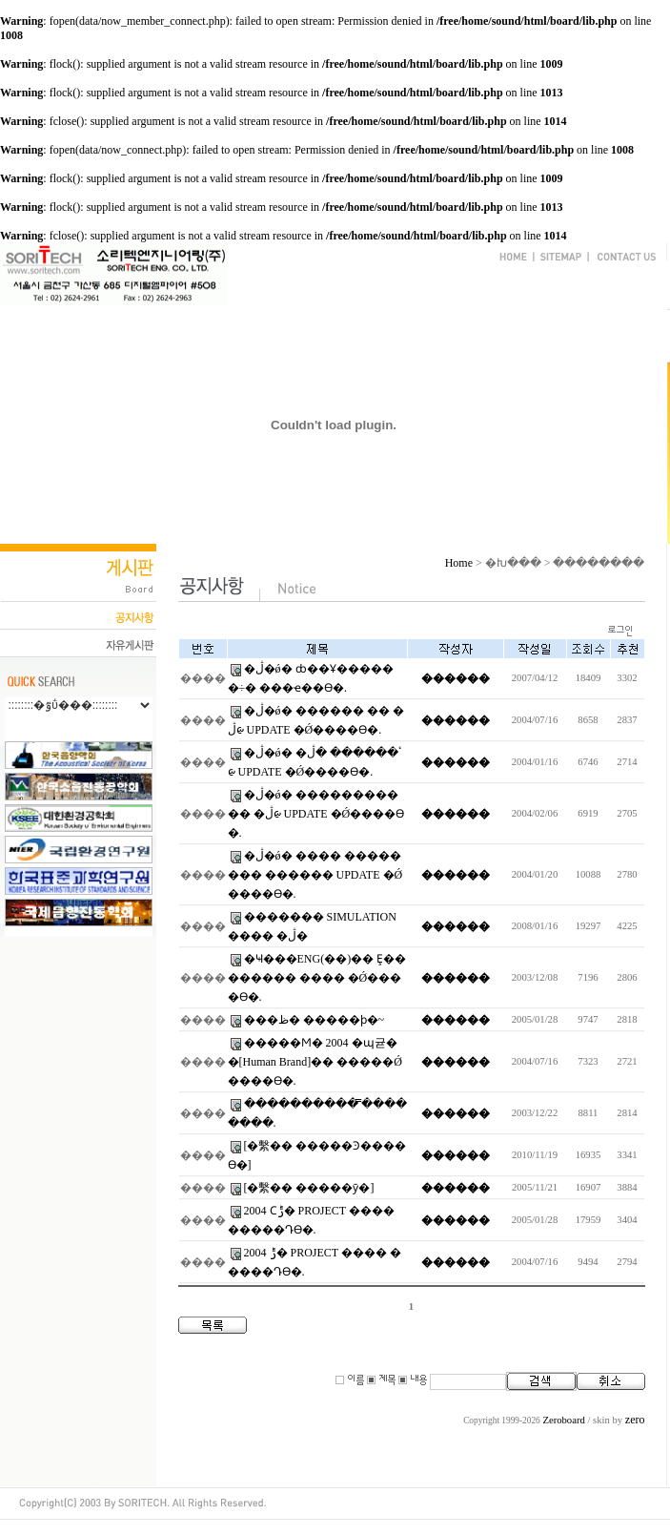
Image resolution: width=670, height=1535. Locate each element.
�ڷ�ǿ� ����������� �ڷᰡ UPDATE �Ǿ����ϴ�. (316, 814)
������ (455, 678)
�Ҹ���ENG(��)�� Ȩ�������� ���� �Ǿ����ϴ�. (317, 978)
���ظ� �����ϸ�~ (314, 1020)
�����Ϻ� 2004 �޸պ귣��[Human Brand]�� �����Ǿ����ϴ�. (315, 1062)
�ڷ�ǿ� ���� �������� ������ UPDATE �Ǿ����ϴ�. (315, 875)
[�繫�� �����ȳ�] (309, 1187)
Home (459, 563)
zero (635, 1419)
